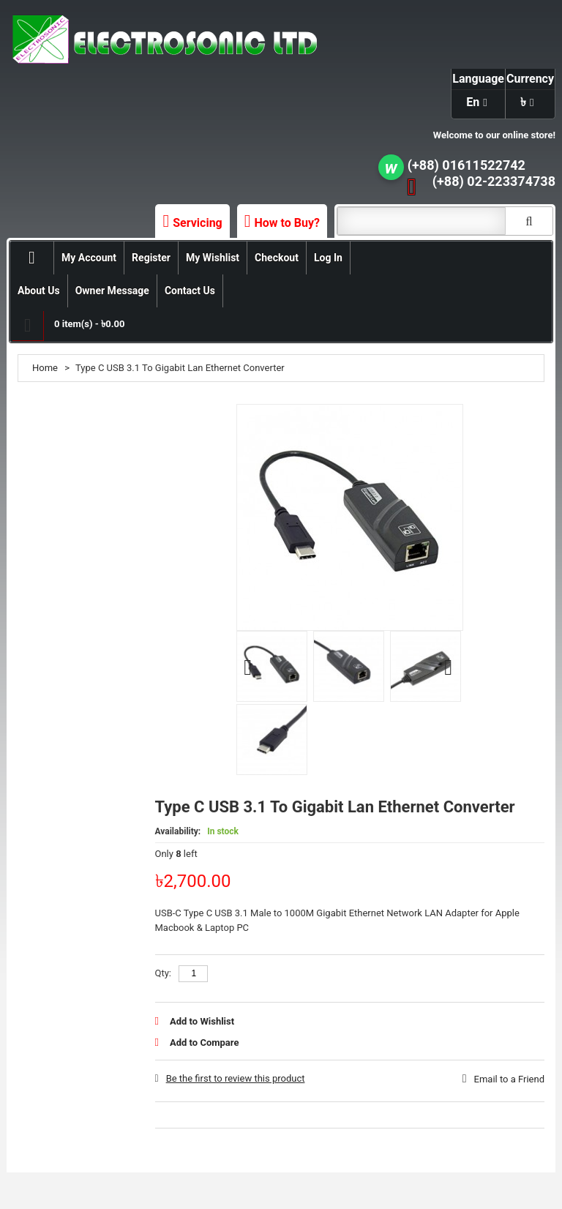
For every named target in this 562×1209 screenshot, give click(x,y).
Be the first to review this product (235, 1078)
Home (45, 367)
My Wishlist (212, 257)
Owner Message (112, 290)
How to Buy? (287, 223)
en (472, 102)
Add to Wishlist (202, 1021)
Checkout (277, 257)
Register (151, 257)
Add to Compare (204, 1042)
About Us (39, 290)
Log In (328, 257)
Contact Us (190, 290)
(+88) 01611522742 (466, 165)
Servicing (197, 223)
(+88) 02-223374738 (493, 181)
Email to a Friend (509, 1079)
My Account (88, 257)
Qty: (163, 972)
